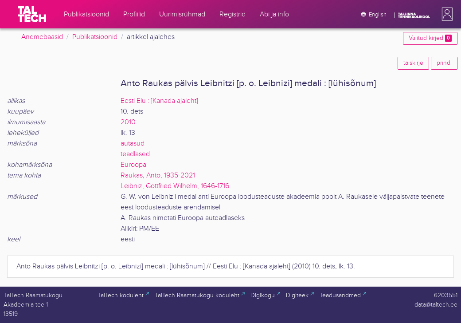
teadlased (135, 154)
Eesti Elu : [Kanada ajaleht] (159, 101)
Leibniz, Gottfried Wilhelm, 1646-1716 (175, 186)
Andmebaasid (42, 37)
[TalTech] (32, 14)
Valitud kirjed (430, 38)
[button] (445, 14)
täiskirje (413, 63)
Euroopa (133, 165)
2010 (128, 122)
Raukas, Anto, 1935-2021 (158, 175)
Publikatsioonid (94, 37)
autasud (133, 143)
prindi (444, 63)
